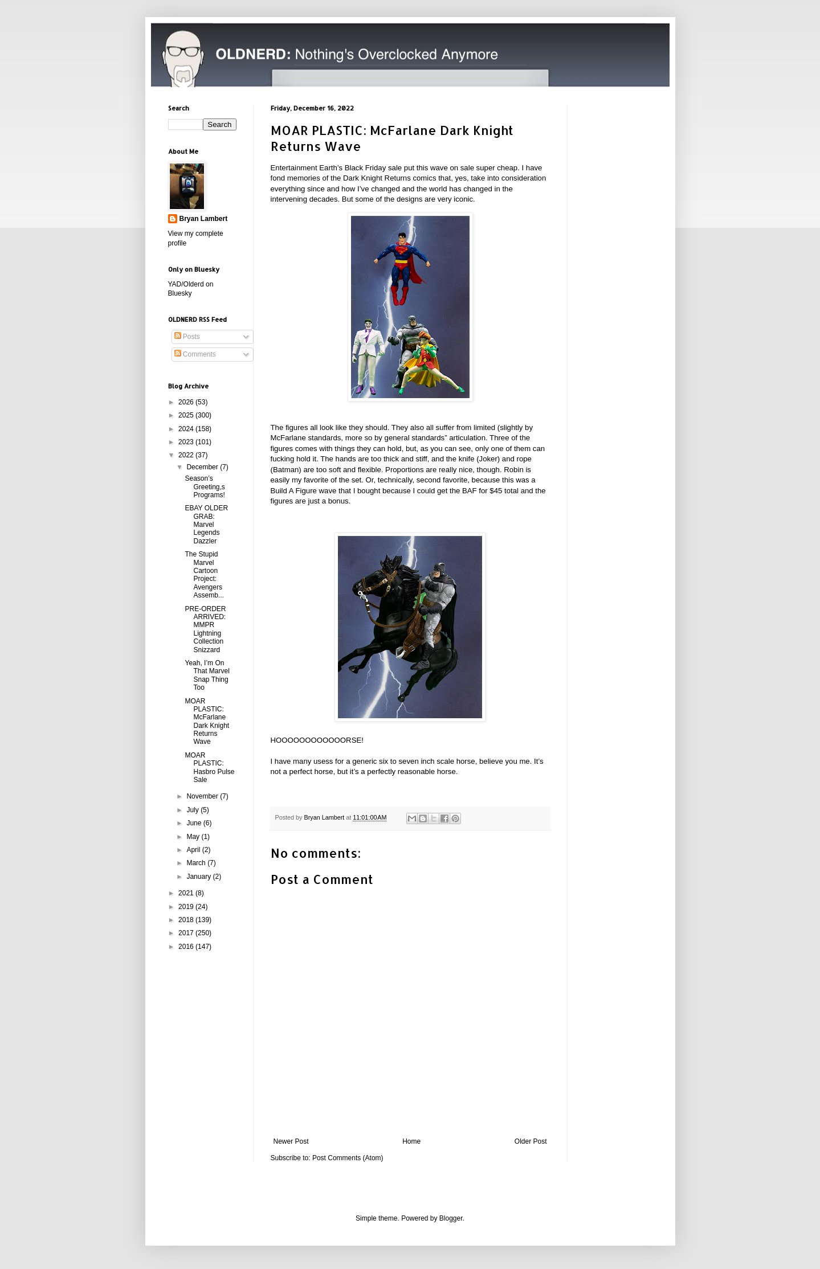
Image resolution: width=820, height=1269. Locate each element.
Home (411, 1141)
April (194, 850)
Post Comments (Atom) (348, 1158)
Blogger (451, 1218)
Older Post (531, 1141)
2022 (186, 455)
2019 (186, 907)
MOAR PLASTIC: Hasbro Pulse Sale (209, 767)
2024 (186, 429)
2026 (186, 402)
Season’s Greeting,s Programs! (205, 486)
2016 (186, 947)
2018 (186, 920)
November (203, 796)
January (199, 877)
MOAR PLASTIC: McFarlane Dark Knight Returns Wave (207, 721)
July (193, 810)
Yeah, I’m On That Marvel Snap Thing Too (207, 675)
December (203, 467)
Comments (195, 354)
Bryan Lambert (203, 219)
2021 (186, 893)
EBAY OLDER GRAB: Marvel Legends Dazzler (206, 524)
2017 (186, 933)
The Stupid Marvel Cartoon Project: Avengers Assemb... (204, 574)
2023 (186, 442)
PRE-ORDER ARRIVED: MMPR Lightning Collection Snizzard (205, 629)
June (194, 823)
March (196, 863)
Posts (187, 337)
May (193, 837)
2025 (186, 415)
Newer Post (291, 1141)
